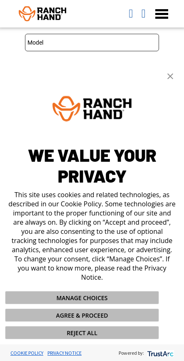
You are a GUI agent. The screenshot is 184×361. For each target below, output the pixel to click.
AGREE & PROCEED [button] (82, 315)
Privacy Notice (64, 353)
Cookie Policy (26, 353)
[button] (170, 75)
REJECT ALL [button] (82, 333)
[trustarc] (159, 353)
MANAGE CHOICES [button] (81, 298)
